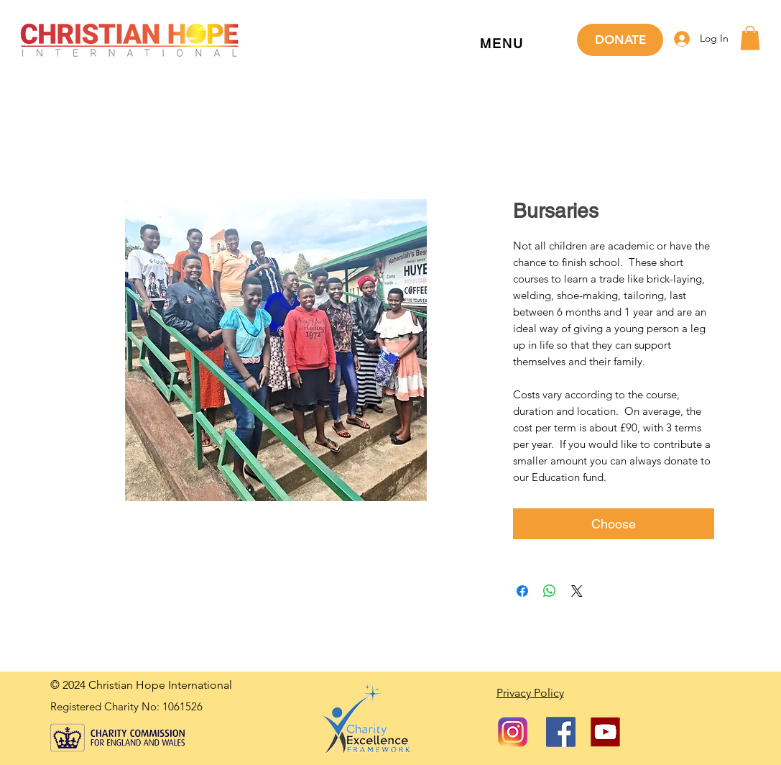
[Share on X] (577, 591)
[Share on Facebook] (522, 591)
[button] (502, 44)
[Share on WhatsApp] (549, 591)
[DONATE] (620, 40)
